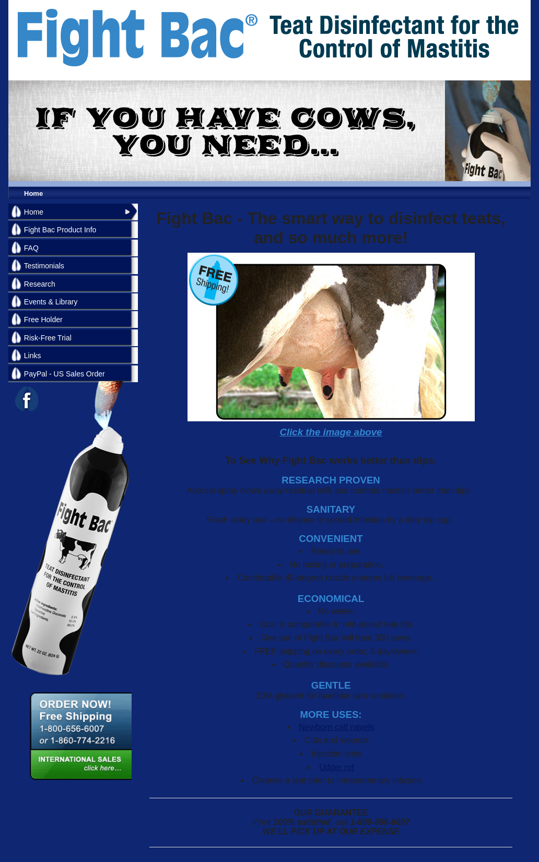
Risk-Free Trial (48, 338)
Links (32, 355)
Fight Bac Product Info (60, 230)
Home (33, 193)
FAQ (31, 248)
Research (39, 284)
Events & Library (51, 302)
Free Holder (43, 319)
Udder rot (336, 767)
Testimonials (44, 266)
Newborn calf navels (336, 727)
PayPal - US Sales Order (64, 374)
